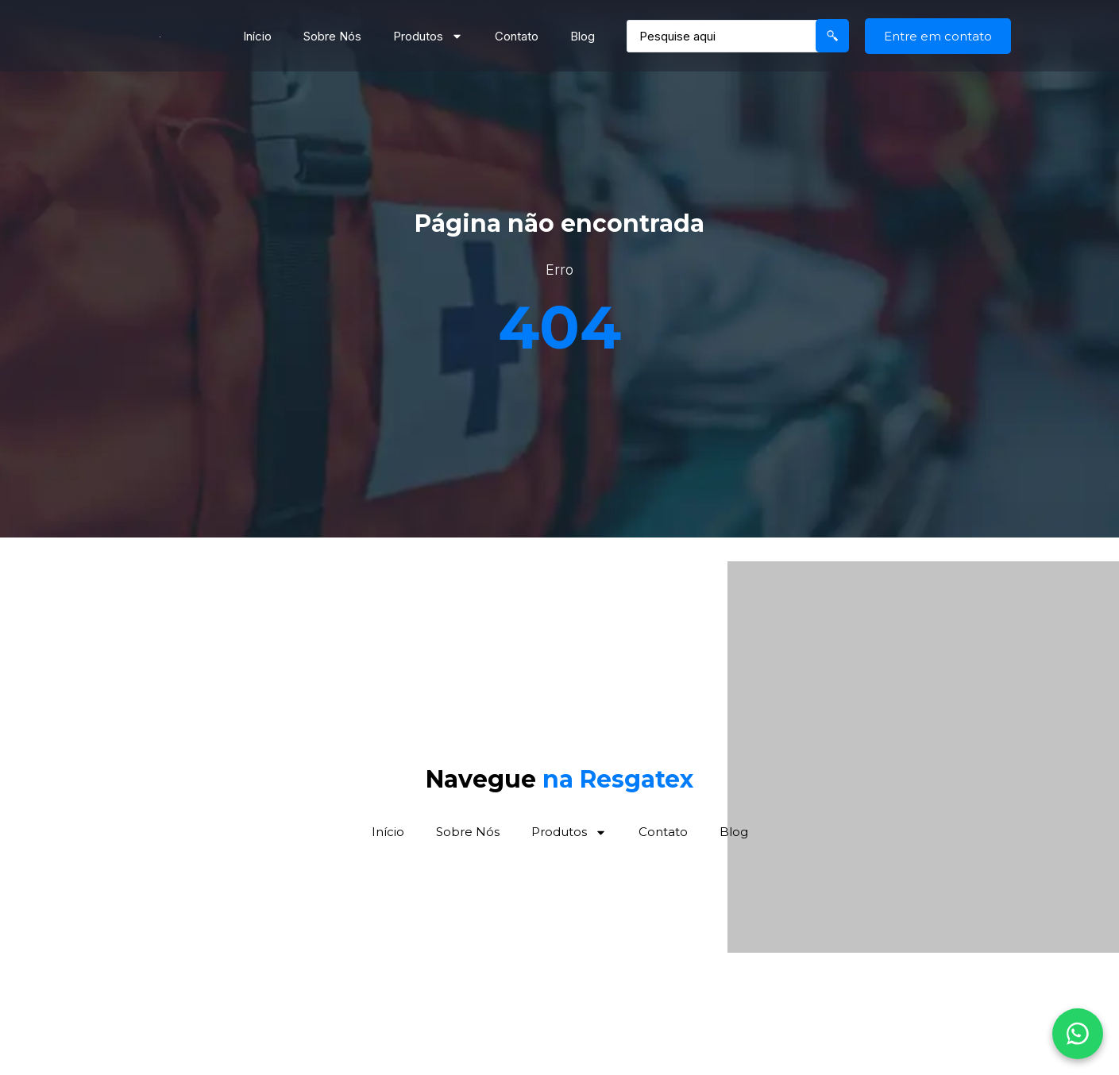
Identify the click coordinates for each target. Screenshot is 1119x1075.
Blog (582, 36)
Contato (516, 36)
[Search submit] (832, 35)
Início (257, 36)
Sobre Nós (332, 36)
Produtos (428, 36)
